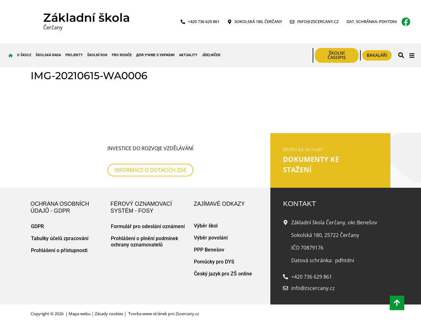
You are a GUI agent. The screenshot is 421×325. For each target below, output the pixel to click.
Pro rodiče (122, 55)
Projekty (74, 55)
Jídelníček (211, 55)
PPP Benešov (209, 250)
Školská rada (48, 55)
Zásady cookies (109, 313)
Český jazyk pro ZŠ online (223, 274)
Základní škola (86, 17)
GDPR (37, 226)
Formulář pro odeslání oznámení (148, 226)
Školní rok (97, 55)
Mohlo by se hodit (303, 149)
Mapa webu (80, 313)
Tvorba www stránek (147, 313)
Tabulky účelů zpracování (59, 238)
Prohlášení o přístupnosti (59, 250)
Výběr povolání (211, 238)
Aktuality (188, 55)
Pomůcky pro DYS (214, 262)
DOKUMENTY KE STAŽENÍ (311, 164)
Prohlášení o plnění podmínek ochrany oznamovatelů (144, 241)
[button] (401, 55)
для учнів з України (155, 55)
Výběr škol (206, 226)
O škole (24, 55)
